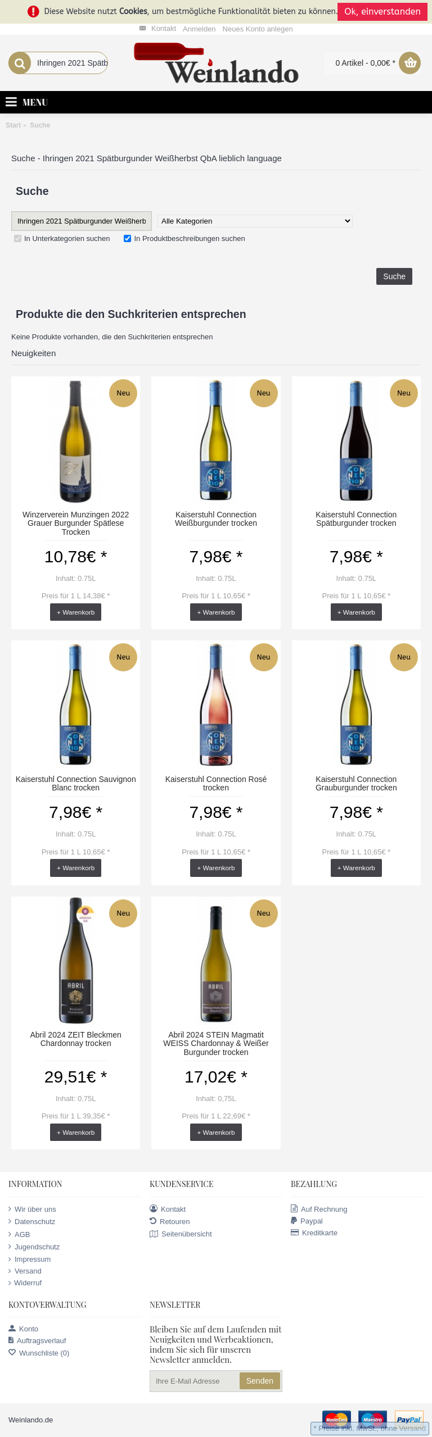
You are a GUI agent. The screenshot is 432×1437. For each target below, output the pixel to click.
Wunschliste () (38, 1353)
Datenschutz (31, 1221)
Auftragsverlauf (37, 1340)
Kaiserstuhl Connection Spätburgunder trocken (356, 518)
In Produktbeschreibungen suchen (184, 238)
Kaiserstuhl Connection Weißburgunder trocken (216, 518)
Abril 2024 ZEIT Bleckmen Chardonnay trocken (75, 1039)
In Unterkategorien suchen (62, 238)
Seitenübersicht (181, 1234)
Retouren (170, 1221)
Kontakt (168, 1208)
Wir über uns (32, 1208)
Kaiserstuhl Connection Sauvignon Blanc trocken (76, 783)
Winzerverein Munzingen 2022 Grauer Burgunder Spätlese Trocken (75, 523)
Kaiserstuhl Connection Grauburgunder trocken (356, 783)
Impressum (29, 1259)
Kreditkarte (314, 1233)
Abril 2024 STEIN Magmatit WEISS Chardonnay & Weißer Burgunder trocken (215, 1043)
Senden (259, 1380)
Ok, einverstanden (382, 11)
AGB (19, 1234)
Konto (23, 1329)
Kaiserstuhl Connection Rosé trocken (216, 783)
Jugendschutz (34, 1246)
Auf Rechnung (319, 1208)
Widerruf (25, 1283)
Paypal (307, 1221)
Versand (25, 1271)
